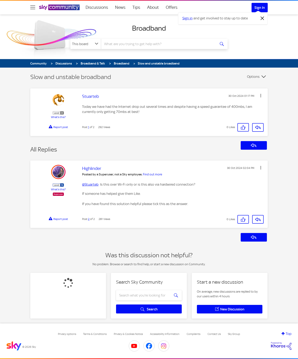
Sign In (259, 8)
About (153, 7)
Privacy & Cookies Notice (128, 334)
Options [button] (253, 77)
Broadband (149, 28)
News (120, 7)
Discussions (97, 7)
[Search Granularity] (85, 44)
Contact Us (214, 334)
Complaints (193, 334)
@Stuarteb (90, 184)
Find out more (152, 174)
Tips (136, 7)
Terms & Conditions (95, 334)
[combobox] (158, 44)
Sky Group (234, 334)
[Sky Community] (59, 7)
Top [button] (288, 334)
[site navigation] (32, 7)
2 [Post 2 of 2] (88, 219)
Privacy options (67, 334)
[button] (261, 95)
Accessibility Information (164, 334)
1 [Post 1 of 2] (88, 127)
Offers (171, 7)
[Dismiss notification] (262, 18)
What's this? (58, 117)
